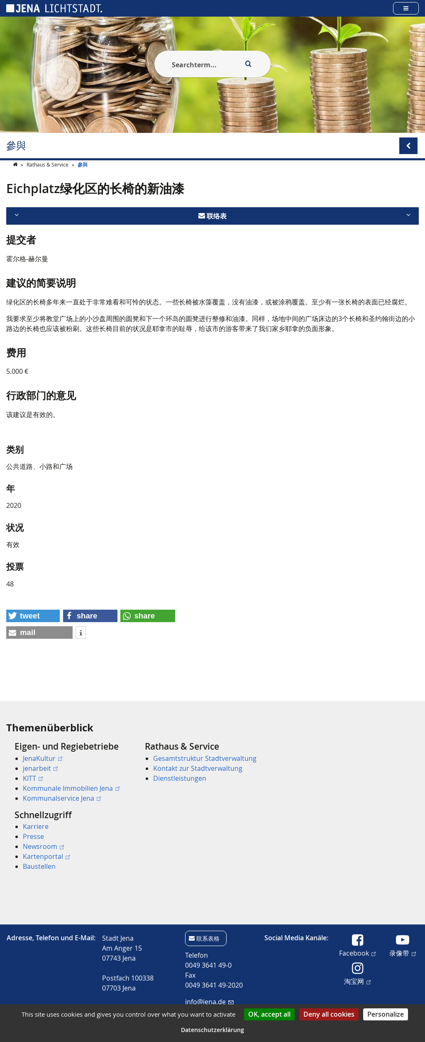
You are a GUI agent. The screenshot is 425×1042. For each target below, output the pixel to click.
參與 (16, 146)
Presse (33, 836)
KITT (33, 778)
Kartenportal (46, 856)
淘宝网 (357, 981)
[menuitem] (68, 772)
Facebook (357, 953)
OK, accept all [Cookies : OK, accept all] (269, 1014)
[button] (33, 632)
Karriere (36, 826)
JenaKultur (42, 758)
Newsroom (43, 846)
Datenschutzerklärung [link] (212, 1030)
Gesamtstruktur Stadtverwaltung (204, 758)
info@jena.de (209, 1001)
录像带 (402, 953)
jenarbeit (40, 768)
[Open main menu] (406, 8)
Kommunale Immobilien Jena (71, 788)
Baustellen (39, 866)
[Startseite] (16, 181)
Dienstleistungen (179, 778)
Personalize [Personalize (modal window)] (385, 1014)
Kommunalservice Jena (62, 798)
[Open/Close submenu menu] (408, 145)
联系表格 (208, 938)
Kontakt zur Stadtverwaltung (197, 768)
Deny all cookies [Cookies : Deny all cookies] (328, 1014)
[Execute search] (248, 64)
